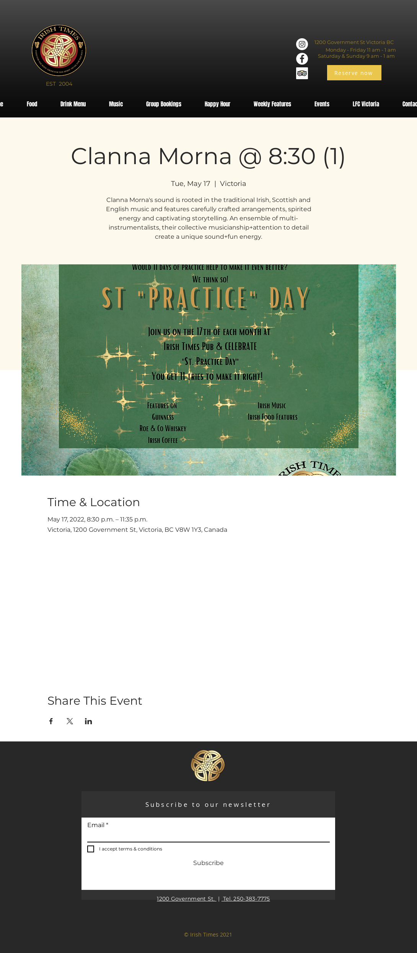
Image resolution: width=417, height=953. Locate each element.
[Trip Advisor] (302, 73)
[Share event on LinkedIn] (88, 721)
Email (95, 825)
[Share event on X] (69, 721)
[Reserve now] (354, 72)
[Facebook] (302, 59)
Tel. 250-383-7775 (246, 898)
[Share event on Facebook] (51, 721)
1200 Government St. (187, 898)
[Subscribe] (208, 863)
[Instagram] (302, 44)
